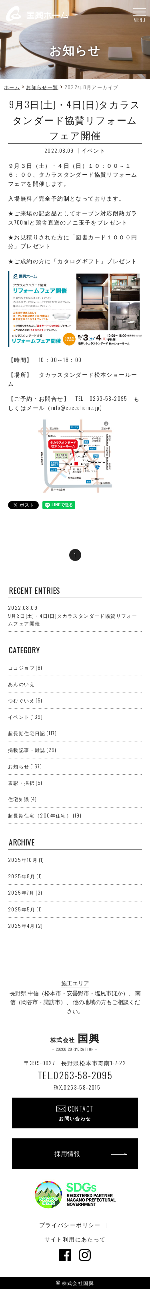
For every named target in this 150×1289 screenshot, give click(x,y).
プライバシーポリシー (70, 1224)
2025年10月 (26, 859)
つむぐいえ (25, 700)
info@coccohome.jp (75, 407)
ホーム (12, 87)
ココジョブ (25, 667)
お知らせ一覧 (42, 87)
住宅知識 (22, 799)
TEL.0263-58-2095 (75, 1075)
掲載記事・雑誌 (32, 749)
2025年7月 (25, 892)
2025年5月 (25, 909)
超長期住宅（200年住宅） (45, 815)
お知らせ (25, 766)
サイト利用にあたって (75, 1239)
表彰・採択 (25, 782)
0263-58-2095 (109, 398)
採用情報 (67, 1153)
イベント (93, 150)
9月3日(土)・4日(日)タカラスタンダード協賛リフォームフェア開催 (72, 615)
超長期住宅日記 (32, 733)
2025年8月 (25, 876)
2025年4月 (25, 925)
